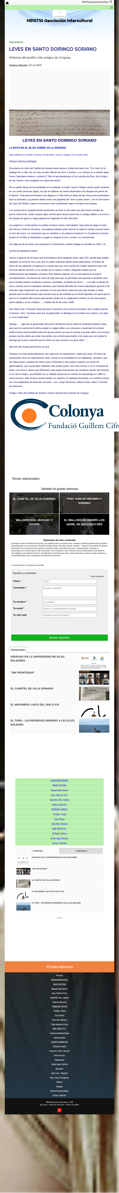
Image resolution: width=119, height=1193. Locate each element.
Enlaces (59, 1081)
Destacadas (18, 649)
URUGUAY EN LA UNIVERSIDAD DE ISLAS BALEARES (54, 857)
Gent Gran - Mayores (59, 1073)
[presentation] (63, 625)
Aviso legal (43, 1104)
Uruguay (59, 1086)
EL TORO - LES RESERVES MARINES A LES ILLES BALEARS (56, 903)
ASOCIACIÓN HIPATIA (59, 780)
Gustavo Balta (59, 1037)
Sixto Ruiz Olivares (59, 823)
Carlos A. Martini (59, 843)
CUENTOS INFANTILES (59, 1042)
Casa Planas (59, 819)
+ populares (81, 850)
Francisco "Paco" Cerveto (59, 1050)
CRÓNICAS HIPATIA (59, 809)
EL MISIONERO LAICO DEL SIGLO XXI (35, 704)
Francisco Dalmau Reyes (59, 1033)
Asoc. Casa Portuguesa (59, 1077)
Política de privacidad (56, 1104)
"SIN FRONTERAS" (23, 672)
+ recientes (37, 850)
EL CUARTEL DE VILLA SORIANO (34, 498)
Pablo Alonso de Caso (59, 1024)
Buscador (59, 1068)
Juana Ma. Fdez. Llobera (59, 799)
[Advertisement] (47, 89)
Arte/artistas (59, 1055)
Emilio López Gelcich (59, 838)
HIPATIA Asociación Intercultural (57, 1102)
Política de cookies (72, 1104)
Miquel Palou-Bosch (59, 790)
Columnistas (59, 1059)
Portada (59, 975)
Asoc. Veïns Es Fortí (59, 795)
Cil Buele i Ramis (59, 833)
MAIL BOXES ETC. (59, 828)
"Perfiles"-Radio (59, 814)
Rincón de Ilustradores (59, 1090)
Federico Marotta (16, 41)
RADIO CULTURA (59, 785)
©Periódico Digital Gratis (59, 967)
